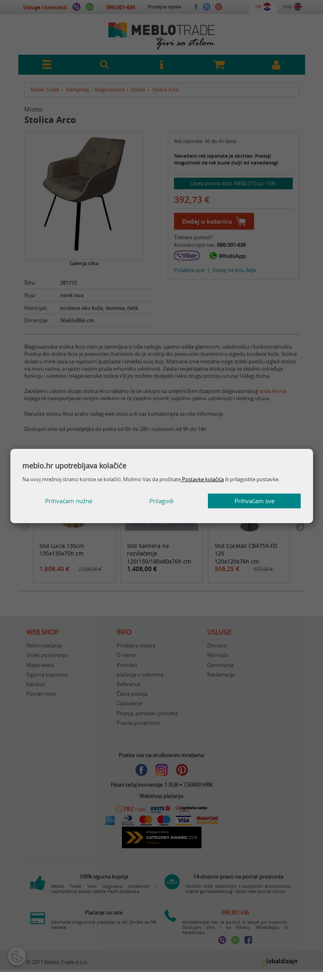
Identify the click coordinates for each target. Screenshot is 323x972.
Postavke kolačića (202, 479)
